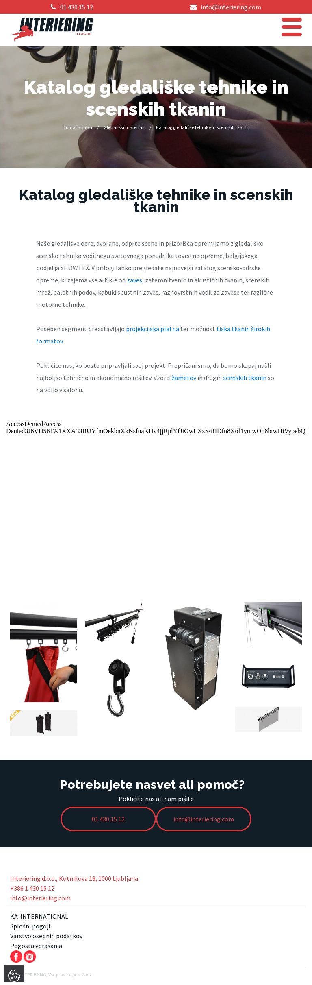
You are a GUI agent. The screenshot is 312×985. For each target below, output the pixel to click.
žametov (184, 377)
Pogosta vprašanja (36, 945)
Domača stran (77, 127)
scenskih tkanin (244, 377)
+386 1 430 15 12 (32, 888)
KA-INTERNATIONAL (39, 916)
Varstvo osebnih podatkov (46, 936)
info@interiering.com (40, 898)
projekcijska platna (152, 329)
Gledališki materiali (124, 127)
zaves (134, 280)
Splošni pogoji (30, 926)
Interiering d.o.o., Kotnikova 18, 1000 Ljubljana (74, 878)
